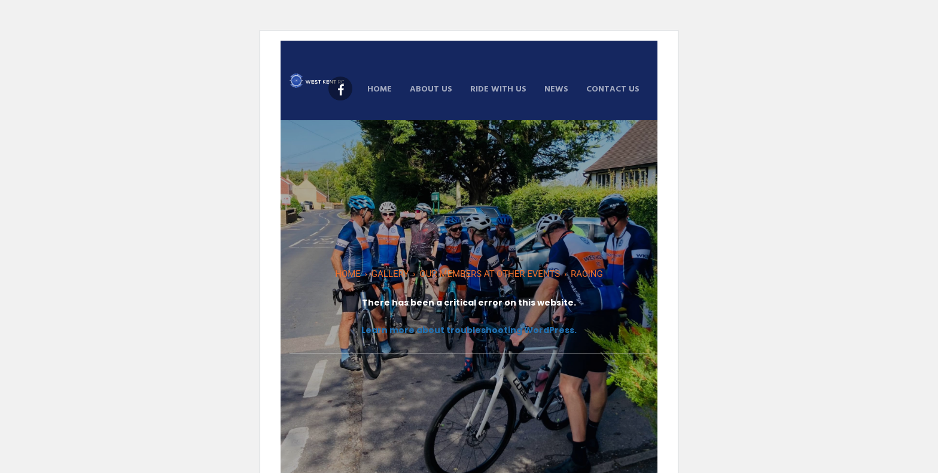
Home (379, 89)
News (556, 89)
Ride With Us (498, 89)
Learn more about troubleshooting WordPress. (469, 330)
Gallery (390, 273)
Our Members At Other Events (489, 273)
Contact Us (612, 89)
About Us (431, 89)
